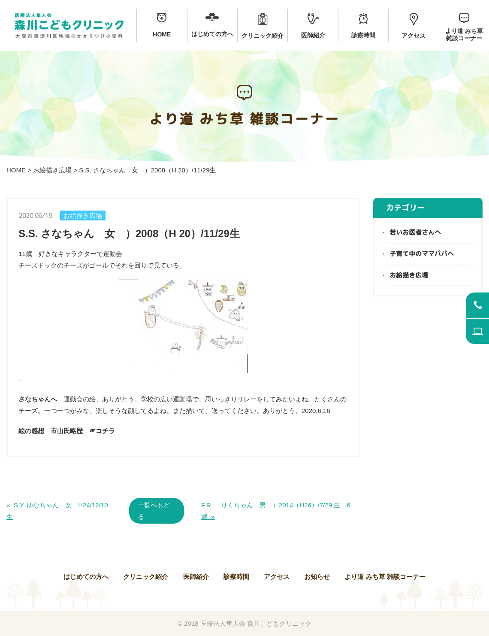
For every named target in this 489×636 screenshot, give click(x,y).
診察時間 (236, 576)
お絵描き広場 (52, 170)
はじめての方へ (86, 576)
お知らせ (317, 576)
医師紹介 (196, 576)
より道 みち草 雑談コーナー (384, 576)
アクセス (277, 576)
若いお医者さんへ (415, 232)
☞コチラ (102, 430)
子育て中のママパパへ (421, 253)
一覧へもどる (154, 510)
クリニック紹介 (145, 576)
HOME (16, 170)
